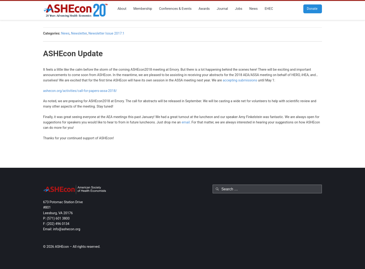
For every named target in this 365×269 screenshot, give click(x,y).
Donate (310, 9)
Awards (204, 9)
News (253, 9)
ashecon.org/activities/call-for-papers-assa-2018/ (80, 91)
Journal (222, 9)
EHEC (269, 9)
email (186, 122)
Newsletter (79, 33)
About (122, 9)
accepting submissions (240, 80)
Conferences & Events (175, 9)
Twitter (291, 8)
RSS (298, 8)
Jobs (238, 9)
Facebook (284, 8)
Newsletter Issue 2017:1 (106, 33)
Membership (142, 9)
